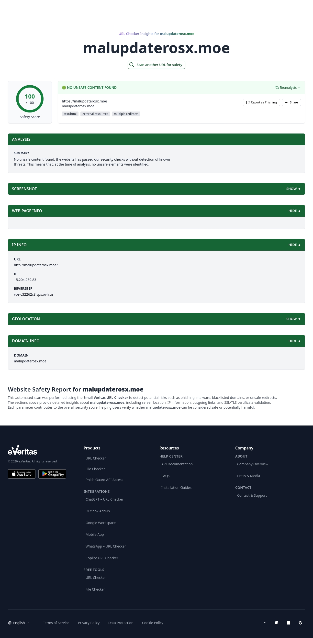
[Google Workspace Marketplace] (300, 623)
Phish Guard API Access (104, 479)
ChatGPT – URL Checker (104, 499)
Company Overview (252, 464)
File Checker (95, 469)
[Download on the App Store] (21, 474)
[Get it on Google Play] (52, 474)
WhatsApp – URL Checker (106, 546)
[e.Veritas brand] (37, 450)
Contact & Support (252, 495)
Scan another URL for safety (155, 65)
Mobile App (95, 534)
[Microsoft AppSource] (288, 623)
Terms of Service (56, 622)
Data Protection (121, 622)
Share (291, 102)
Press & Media (248, 475)
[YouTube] (265, 623)
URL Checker (96, 458)
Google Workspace (101, 522)
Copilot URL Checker (102, 558)
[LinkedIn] (277, 623)
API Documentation (177, 464)
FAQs (165, 475)
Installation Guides (176, 487)
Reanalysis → (288, 87)
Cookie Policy (152, 622)
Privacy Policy (89, 622)
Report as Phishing (261, 102)
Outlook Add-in (98, 511)
